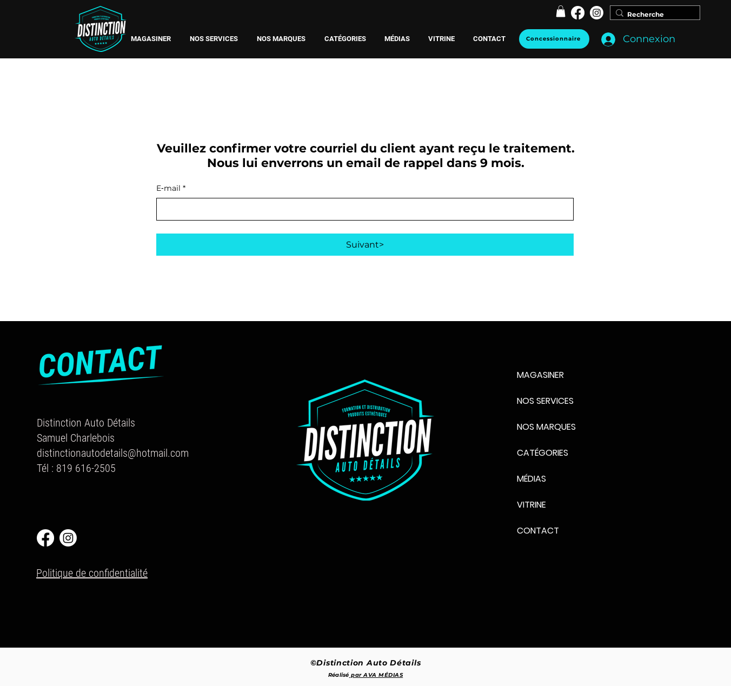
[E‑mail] (362, 209)
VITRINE (531, 504)
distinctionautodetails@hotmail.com (113, 453)
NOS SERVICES (545, 401)
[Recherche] (652, 15)
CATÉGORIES (542, 453)
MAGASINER (540, 375)
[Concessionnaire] (554, 39)
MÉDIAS (531, 478)
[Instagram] (596, 12)
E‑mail (170, 188)
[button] (281, 38)
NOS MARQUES (546, 427)
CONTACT (538, 530)
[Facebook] (577, 12)
